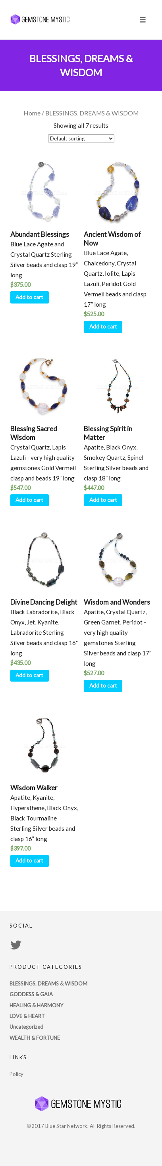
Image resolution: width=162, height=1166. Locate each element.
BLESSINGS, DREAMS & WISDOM (48, 983)
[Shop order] (81, 138)
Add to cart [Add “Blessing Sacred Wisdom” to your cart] (29, 500)
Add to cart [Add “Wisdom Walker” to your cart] (29, 860)
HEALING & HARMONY (36, 1005)
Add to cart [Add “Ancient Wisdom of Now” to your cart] (103, 326)
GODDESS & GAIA (31, 994)
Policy (16, 1074)
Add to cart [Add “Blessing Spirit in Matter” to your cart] (103, 500)
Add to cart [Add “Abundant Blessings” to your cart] (29, 297)
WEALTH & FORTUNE (35, 1038)
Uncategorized (26, 1027)
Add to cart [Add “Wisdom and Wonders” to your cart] (103, 685)
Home (31, 113)
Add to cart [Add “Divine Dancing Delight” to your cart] (29, 675)
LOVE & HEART (27, 1016)
